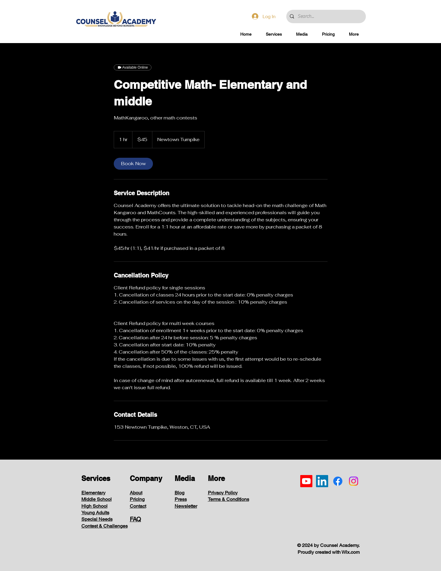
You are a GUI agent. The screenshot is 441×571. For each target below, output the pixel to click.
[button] (274, 34)
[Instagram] (353, 481)
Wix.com (351, 552)
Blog (179, 493)
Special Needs (97, 519)
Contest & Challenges (104, 526)
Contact (138, 506)
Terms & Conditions (228, 499)
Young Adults (95, 512)
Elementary (93, 493)
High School (94, 506)
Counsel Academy (339, 545)
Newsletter (186, 506)
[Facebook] (338, 481)
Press (181, 499)
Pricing (137, 499)
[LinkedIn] (322, 481)
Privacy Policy (223, 493)
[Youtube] (306, 481)
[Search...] (325, 16)
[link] (133, 164)
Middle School (96, 499)
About (136, 493)
